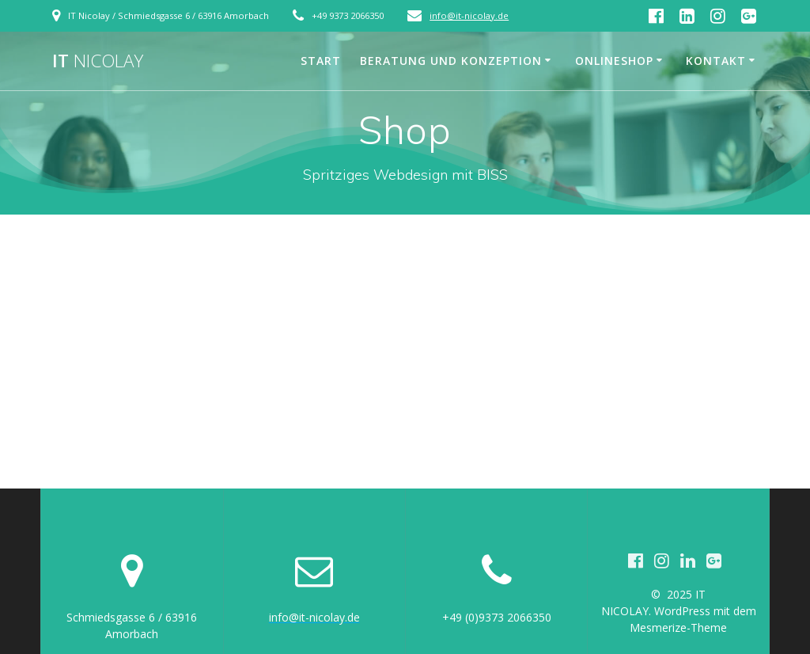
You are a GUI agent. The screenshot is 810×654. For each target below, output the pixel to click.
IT (97, 61)
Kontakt (716, 60)
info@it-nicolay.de (469, 15)
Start (321, 60)
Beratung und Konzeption (451, 60)
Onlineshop (614, 60)
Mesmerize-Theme (678, 627)
